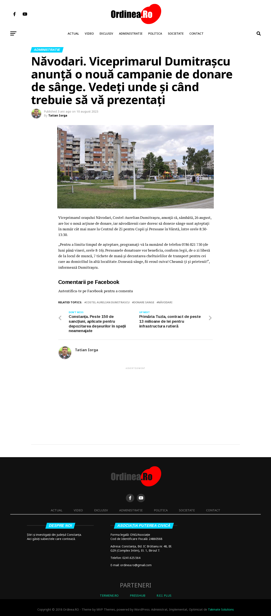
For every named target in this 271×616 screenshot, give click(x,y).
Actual (73, 33)
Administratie (130, 33)
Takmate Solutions (221, 610)
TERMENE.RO (109, 596)
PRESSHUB (137, 596)
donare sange (143, 302)
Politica (155, 33)
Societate (176, 33)
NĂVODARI (165, 302)
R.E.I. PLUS (164, 596)
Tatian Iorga (57, 115)
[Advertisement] (135, 399)
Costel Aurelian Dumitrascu (108, 302)
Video (89, 33)
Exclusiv (106, 33)
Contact (196, 33)
